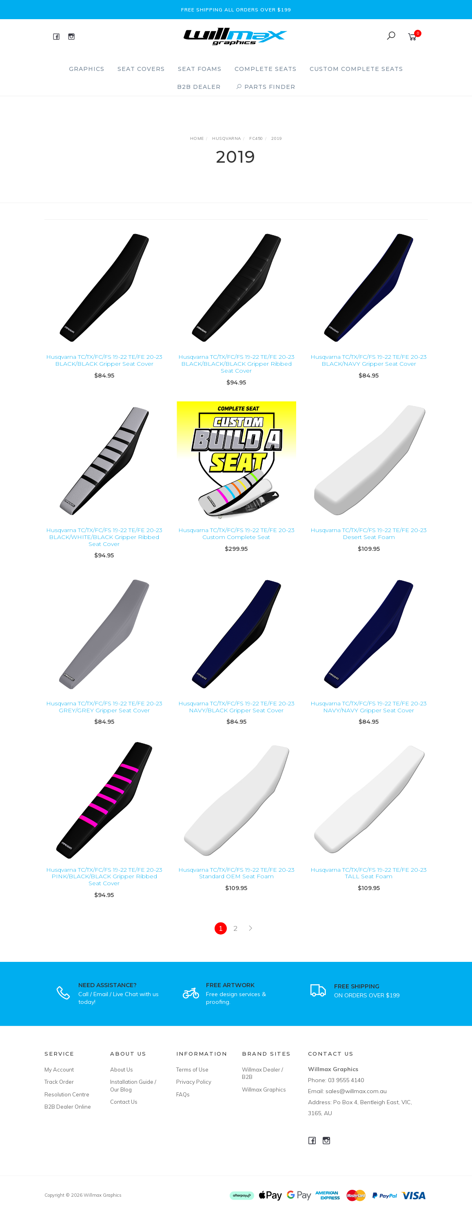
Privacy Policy (193, 1081)
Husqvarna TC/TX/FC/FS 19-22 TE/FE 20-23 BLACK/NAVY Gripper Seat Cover (368, 360)
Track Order (59, 1081)
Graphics (86, 69)
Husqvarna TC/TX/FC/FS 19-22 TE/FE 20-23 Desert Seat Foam (368, 544)
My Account (59, 1069)
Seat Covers (141, 69)
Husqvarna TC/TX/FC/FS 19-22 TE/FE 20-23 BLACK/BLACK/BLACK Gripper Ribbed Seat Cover (236, 363)
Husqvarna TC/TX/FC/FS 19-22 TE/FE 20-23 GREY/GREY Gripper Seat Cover (104, 717)
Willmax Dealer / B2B (262, 1073)
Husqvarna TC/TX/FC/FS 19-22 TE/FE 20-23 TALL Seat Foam (368, 883)
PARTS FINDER (265, 87)
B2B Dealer (199, 87)
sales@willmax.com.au (356, 1091)
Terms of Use (192, 1069)
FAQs (183, 1094)
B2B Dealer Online (67, 1106)
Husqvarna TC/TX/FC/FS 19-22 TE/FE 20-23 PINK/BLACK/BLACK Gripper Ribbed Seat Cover (104, 886)
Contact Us (123, 1101)
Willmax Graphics (264, 1089)
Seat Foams (200, 69)
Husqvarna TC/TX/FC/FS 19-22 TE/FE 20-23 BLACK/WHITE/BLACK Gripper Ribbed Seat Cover (104, 547)
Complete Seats (266, 69)
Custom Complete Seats (356, 69)
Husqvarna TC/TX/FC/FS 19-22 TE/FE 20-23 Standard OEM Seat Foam (236, 883)
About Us (121, 1069)
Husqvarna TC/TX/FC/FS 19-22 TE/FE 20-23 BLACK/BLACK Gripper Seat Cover (104, 360)
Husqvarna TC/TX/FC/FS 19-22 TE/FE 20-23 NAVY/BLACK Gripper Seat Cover (236, 717)
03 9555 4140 (346, 1080)
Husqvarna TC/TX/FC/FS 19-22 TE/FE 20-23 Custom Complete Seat (236, 544)
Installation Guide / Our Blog (133, 1085)
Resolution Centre (66, 1094)
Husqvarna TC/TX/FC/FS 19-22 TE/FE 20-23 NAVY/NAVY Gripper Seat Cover (368, 717)
